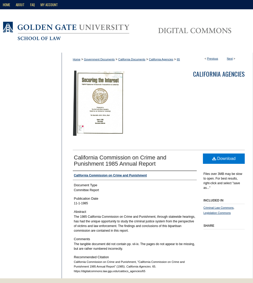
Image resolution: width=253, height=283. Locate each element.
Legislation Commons (217, 212)
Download (224, 158)
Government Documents (99, 59)
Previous (212, 58)
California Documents (131, 59)
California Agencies (161, 59)
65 (178, 59)
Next (230, 58)
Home (76, 59)
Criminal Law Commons (218, 207)
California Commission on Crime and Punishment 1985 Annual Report (120, 160)
